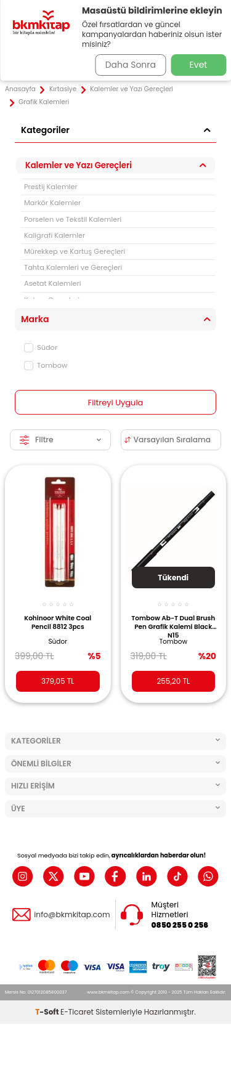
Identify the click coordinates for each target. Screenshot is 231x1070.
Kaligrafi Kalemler (54, 235)
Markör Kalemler (52, 203)
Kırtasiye (62, 89)
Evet (199, 65)
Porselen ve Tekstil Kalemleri (72, 219)
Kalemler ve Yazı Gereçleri (131, 89)
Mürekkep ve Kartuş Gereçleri (74, 251)
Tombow (45, 365)
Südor (40, 347)
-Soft (47, 1012)
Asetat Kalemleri (52, 283)
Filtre (60, 439)
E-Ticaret (77, 1012)
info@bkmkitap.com (72, 915)
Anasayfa (20, 89)
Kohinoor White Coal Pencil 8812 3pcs (57, 622)
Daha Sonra (130, 65)
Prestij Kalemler (51, 187)
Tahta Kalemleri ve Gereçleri (73, 267)
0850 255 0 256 (180, 925)
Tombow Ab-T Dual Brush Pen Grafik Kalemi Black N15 (173, 625)
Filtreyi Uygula (116, 402)
